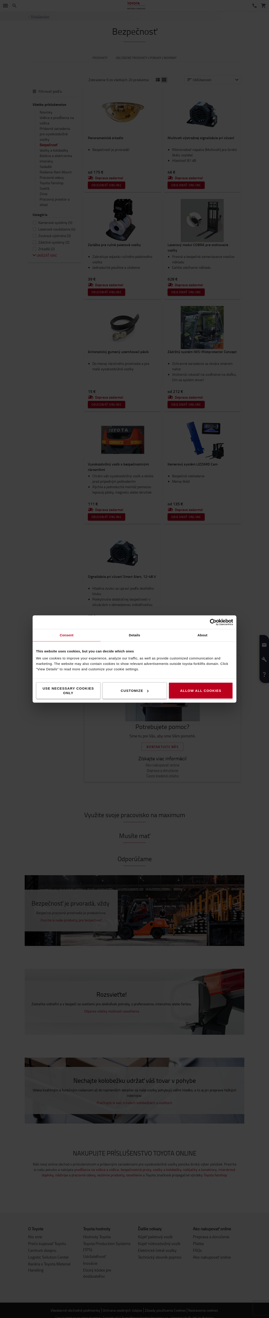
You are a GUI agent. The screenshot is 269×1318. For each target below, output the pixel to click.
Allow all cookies (200, 691)
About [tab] (202, 635)
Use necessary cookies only (68, 690)
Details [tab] (134, 635)
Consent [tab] (67, 635)
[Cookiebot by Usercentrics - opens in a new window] (213, 622)
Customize (135, 691)
